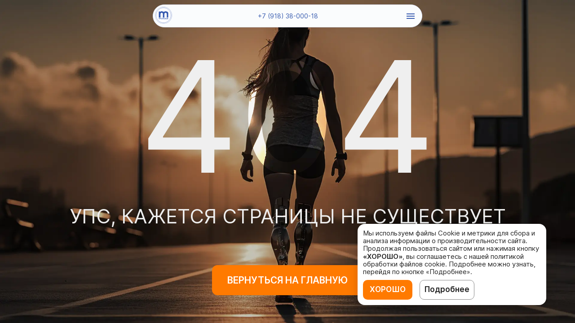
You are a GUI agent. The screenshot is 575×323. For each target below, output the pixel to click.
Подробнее (447, 289)
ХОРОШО (388, 289)
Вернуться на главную (287, 280)
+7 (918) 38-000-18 (288, 16)
